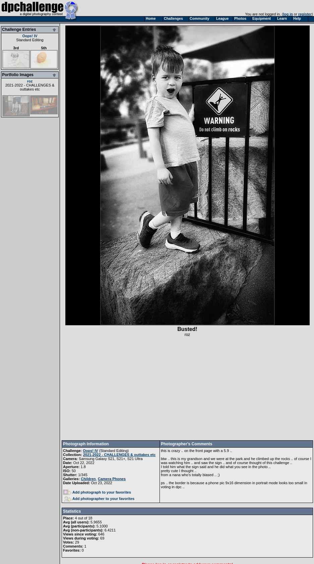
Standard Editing (29, 40)
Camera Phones (112, 479)
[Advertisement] (187, 389)
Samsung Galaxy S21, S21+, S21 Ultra (110, 459)
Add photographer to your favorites (99, 499)
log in (288, 14)
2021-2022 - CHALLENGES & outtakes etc (30, 87)
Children (88, 479)
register (305, 14)
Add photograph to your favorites (97, 492)
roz (30, 81)
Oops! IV (29, 36)
